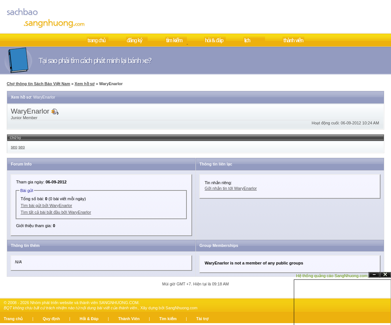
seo (14, 147)
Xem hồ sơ (85, 83)
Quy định (51, 318)
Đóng (385, 275)
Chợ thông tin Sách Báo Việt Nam (38, 83)
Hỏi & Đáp (89, 318)
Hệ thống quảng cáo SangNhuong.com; (332, 275)
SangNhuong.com (181, 308)
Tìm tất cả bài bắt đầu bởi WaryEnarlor (56, 212)
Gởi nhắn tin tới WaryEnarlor (231, 188)
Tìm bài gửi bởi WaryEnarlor (46, 205)
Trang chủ (13, 318)
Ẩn (374, 275)
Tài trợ (202, 318)
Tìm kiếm (167, 318)
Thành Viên (128, 318)
